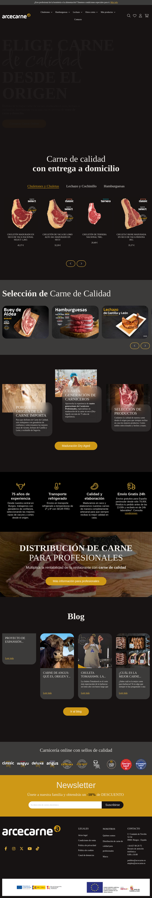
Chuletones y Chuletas (43, 186)
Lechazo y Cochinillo (81, 186)
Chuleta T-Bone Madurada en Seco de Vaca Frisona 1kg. (131, 237)
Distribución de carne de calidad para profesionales (113, 846)
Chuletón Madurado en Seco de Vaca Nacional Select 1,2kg (20, 237)
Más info (114, 2)
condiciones (131, 513)
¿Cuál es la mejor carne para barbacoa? (132, 676)
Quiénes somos (109, 836)
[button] (108, 12)
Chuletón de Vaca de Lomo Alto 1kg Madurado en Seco (57, 237)
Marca (105, 857)
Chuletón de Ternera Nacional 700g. (94, 235)
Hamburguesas (114, 186)
